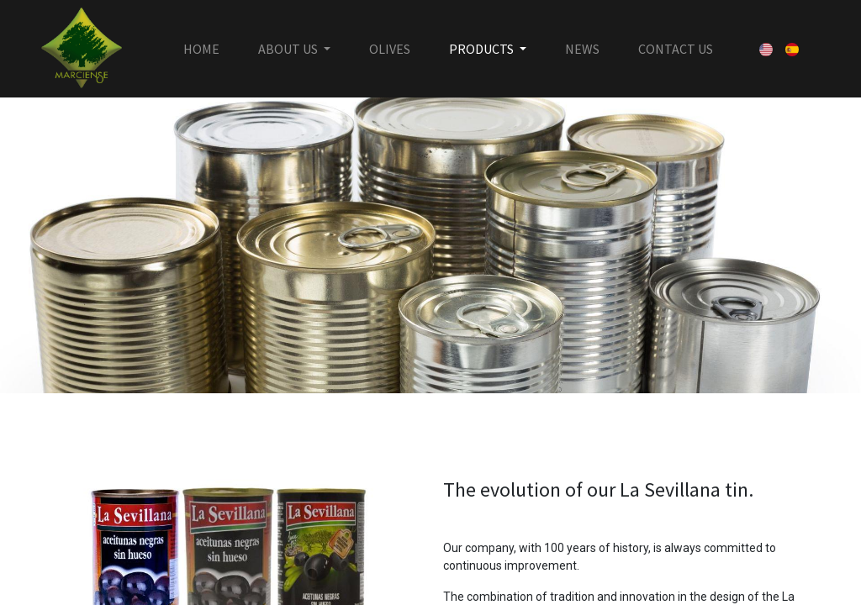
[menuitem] (201, 49)
